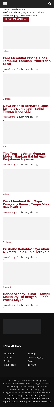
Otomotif (7, 287)
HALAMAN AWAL (30, 15)
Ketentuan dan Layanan (34, 395)
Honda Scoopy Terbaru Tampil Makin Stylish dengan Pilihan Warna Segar (26, 297)
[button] (50, 4)
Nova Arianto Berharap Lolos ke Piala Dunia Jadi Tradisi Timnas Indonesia (26, 108)
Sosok (31, 361)
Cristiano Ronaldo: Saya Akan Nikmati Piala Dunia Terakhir (26, 250)
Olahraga (7, 98)
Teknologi (9, 353)
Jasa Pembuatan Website (39, 401)
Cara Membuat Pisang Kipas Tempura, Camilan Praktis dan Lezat (27, 61)
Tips (5, 146)
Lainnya (32, 364)
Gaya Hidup (10, 364)
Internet (8, 357)
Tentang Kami (13, 395)
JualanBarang (9, 69)
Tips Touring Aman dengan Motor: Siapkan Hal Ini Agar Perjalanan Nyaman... (24, 156)
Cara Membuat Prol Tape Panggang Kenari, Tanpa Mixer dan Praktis (27, 204)
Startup (32, 353)
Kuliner (6, 51)
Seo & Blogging (35, 357)
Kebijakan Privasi (13, 398)
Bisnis (7, 361)
